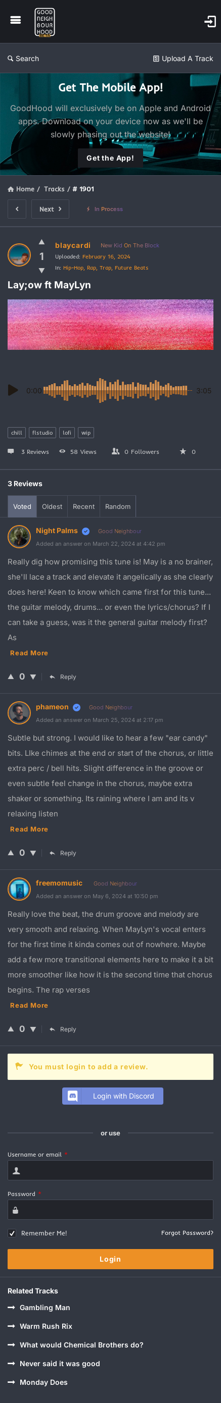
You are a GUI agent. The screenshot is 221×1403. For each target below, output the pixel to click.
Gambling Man (39, 1307)
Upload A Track (183, 58)
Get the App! (110, 157)
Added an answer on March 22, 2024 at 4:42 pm (100, 543)
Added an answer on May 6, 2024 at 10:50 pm (97, 896)
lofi (67, 432)
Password (24, 1194)
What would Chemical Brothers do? (76, 1344)
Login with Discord (110, 1096)
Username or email (38, 1154)
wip (86, 432)
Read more (29, 653)
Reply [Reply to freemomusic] (63, 1029)
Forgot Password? (187, 1232)
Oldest (52, 506)
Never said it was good (54, 1363)
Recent (84, 506)
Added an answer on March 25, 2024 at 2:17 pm (99, 719)
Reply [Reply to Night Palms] (63, 677)
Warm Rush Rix (40, 1326)
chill (16, 432)
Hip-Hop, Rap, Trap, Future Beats (106, 267)
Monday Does (38, 1382)
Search (23, 58)
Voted (22, 506)
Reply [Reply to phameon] (63, 853)
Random (117, 506)
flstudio (42, 432)
